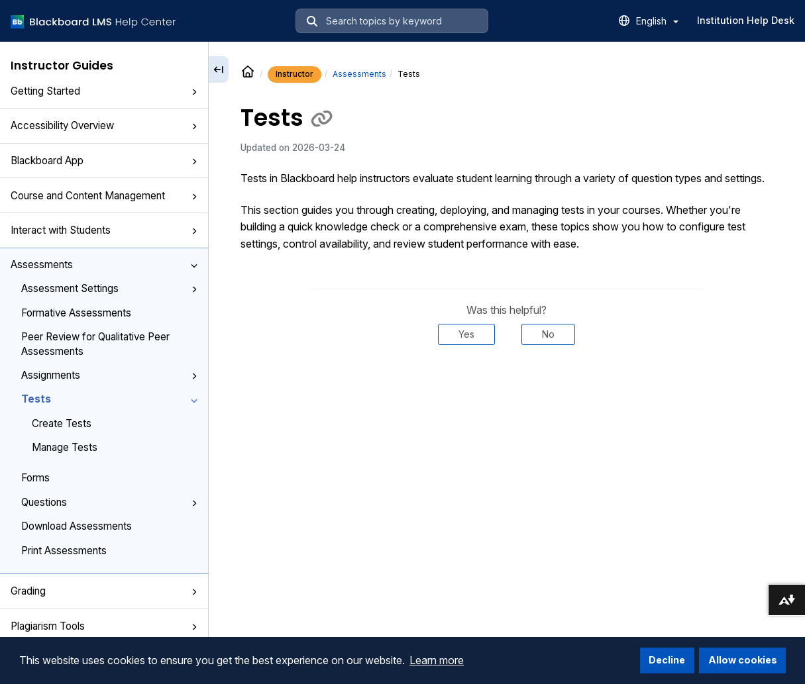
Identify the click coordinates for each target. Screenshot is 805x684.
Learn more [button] (436, 660)
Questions (109, 502)
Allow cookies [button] (742, 659)
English (657, 20)
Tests (109, 399)
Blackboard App (104, 160)
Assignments (109, 375)
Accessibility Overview (104, 125)
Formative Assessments (76, 313)
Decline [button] (667, 659)
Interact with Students (104, 230)
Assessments (104, 264)
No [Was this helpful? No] (548, 334)
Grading (104, 591)
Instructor (294, 74)
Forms (35, 477)
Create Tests (61, 423)
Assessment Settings (109, 288)
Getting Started (104, 91)
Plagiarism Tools (104, 626)
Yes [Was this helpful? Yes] (466, 334)
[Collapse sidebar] (219, 69)
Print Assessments (64, 550)
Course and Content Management (104, 195)
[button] (194, 92)
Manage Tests (64, 447)
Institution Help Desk (745, 20)
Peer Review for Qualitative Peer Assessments (95, 343)
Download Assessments (76, 526)
